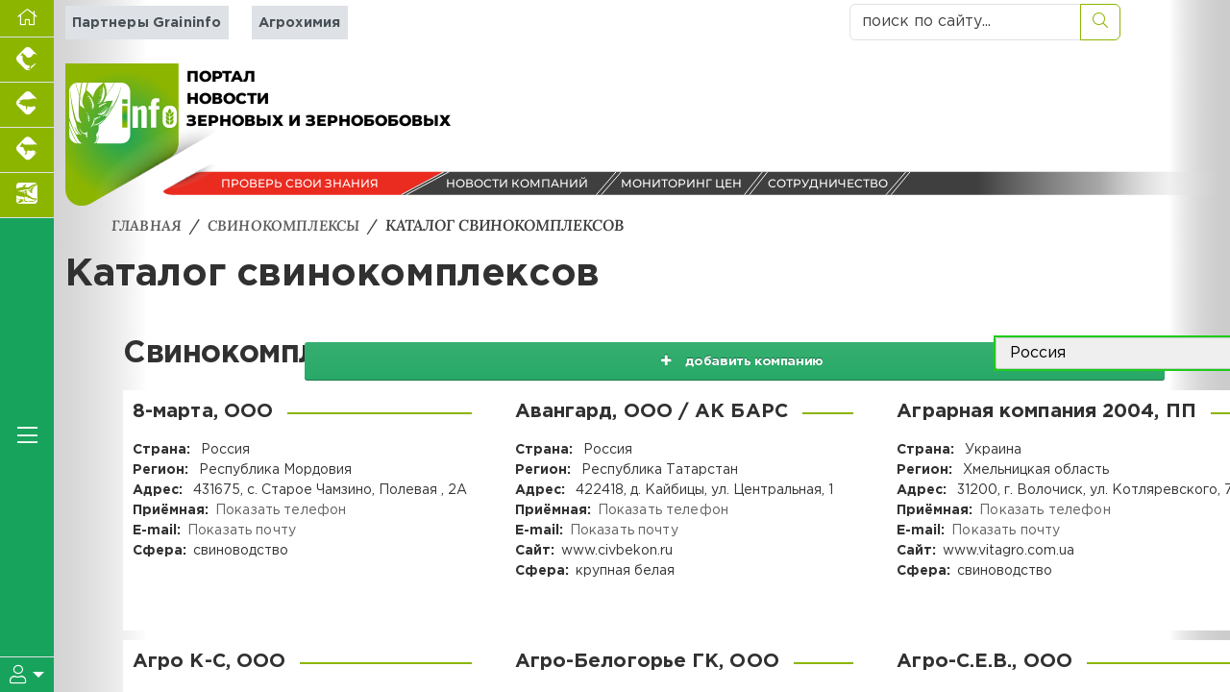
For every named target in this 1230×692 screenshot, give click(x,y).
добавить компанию (853, 353)
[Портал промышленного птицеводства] (27, 60)
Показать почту (240, 530)
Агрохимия (296, 22)
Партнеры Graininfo (145, 22)
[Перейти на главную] (27, 18)
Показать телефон (279, 510)
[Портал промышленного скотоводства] (27, 150)
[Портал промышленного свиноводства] (27, 105)
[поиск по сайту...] (965, 22)
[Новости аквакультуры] (27, 195)
